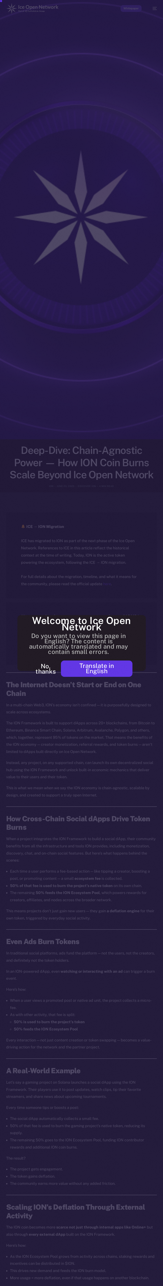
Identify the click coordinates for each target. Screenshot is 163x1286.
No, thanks (45, 668)
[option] (2, 1277)
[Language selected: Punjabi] (77, 1280)
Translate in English (96, 668)
